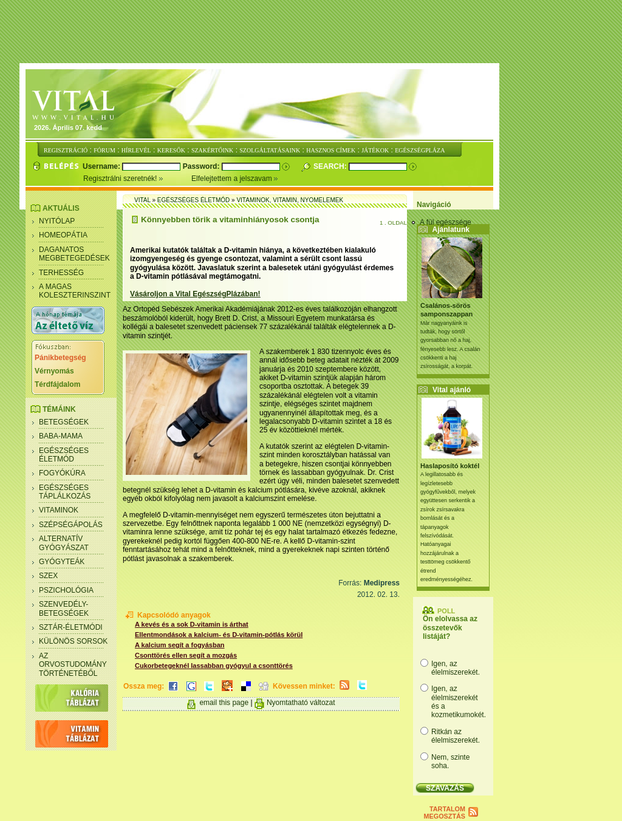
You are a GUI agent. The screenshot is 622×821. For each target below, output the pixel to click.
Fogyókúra (62, 473)
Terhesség (61, 272)
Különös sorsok (73, 641)
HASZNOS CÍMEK (330, 150)
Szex (48, 575)
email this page (223, 702)
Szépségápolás (71, 524)
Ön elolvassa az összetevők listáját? (450, 628)
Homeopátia (63, 235)
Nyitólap (57, 221)
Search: (331, 166)
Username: (102, 166)
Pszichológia (66, 590)
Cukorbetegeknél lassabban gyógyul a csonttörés (214, 665)
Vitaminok (58, 510)
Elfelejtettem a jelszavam (234, 178)
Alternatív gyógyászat (64, 542)
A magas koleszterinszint (75, 290)
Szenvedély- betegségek (64, 608)
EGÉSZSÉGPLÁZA (420, 150)
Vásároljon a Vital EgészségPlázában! (195, 294)
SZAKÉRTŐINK (212, 150)
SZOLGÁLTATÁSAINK (269, 150)
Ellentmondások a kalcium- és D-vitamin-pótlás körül (218, 634)
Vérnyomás (54, 371)
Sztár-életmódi (71, 627)
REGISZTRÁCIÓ (65, 150)
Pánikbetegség (60, 357)
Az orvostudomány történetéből (73, 665)
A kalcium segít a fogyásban (180, 645)
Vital (142, 200)
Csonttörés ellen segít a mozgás (186, 655)
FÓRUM (104, 150)
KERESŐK (171, 150)
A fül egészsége (445, 222)
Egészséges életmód (64, 454)
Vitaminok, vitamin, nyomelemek (289, 200)
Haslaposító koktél (449, 465)
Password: (202, 166)
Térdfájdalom (57, 384)
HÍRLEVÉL (136, 150)
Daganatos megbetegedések (74, 253)
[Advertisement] (311, 32)
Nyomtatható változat (301, 702)
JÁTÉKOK (375, 150)
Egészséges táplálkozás (65, 491)
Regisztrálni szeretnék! (137, 178)
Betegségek (64, 422)
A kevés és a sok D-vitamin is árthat (191, 624)
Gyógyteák (61, 561)
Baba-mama (61, 436)
